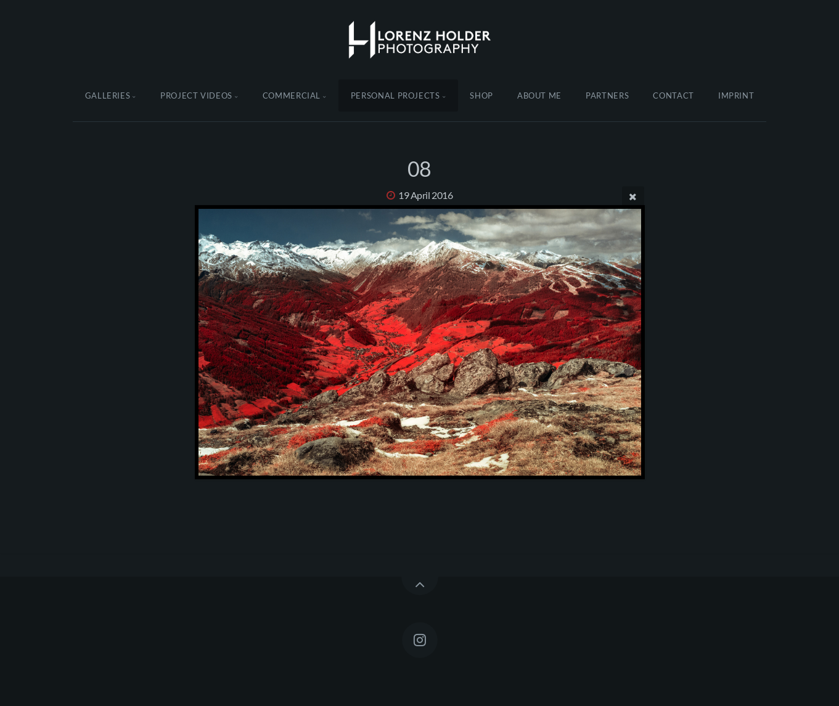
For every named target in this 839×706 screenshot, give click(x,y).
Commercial (292, 95)
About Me (539, 95)
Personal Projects (395, 95)
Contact (673, 95)
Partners (607, 95)
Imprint (736, 95)
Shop (481, 95)
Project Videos (196, 95)
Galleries (108, 95)
